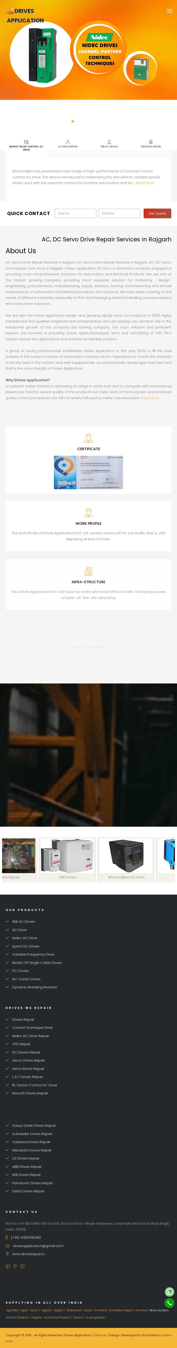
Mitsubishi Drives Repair (29, 1150)
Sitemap (100, 1335)
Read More (145, 182)
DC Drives (17, 970)
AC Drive (16, 929)
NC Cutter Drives (23, 979)
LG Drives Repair (22, 1158)
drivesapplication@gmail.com (35, 1245)
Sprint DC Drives (22, 946)
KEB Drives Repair (23, 1174)
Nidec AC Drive (21, 937)
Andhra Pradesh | (18, 1317)
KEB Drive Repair (150, 143)
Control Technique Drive (29, 1027)
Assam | (79, 1317)
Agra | (25, 1310)
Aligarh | (59, 1310)
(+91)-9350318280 (23, 1237)
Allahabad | (74, 1310)
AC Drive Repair (67, 143)
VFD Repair (18, 1043)
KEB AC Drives (109, 143)
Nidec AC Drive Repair (27, 1035)
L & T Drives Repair (24, 1076)
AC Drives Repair (23, 1052)
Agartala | (13, 1310)
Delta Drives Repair (25, 1191)
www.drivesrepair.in (25, 1253)
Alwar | (89, 1310)
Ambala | (101, 1310)
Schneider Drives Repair (29, 1133)
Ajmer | (35, 1310)
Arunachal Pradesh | (58, 1317)
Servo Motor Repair (25, 1068)
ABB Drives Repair (24, 1166)
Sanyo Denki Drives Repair (31, 1125)
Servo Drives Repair (25, 1060)
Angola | (37, 1317)
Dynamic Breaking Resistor (31, 987)
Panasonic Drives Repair (29, 1183)
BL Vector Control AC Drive (31, 1085)
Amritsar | (142, 1310)
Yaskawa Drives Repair (28, 1141)
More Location (159, 1310)
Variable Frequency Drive (30, 954)
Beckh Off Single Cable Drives (34, 962)
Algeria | (47, 1310)
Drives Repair (20, 1019)
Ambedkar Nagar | (121, 1310)
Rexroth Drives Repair (27, 1093)
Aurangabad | (96, 1317)
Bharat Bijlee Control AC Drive (26, 145)
